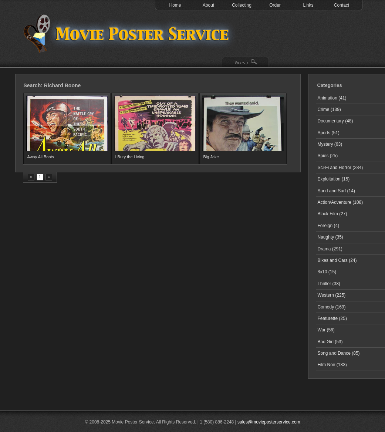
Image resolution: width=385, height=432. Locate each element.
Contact (341, 5)
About (208, 5)
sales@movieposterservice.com (268, 422)
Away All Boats (40, 157)
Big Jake (211, 157)
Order (275, 5)
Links (308, 5)
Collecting (241, 5)
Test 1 (128, 33)
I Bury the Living (130, 157)
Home (175, 5)
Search (245, 62)
